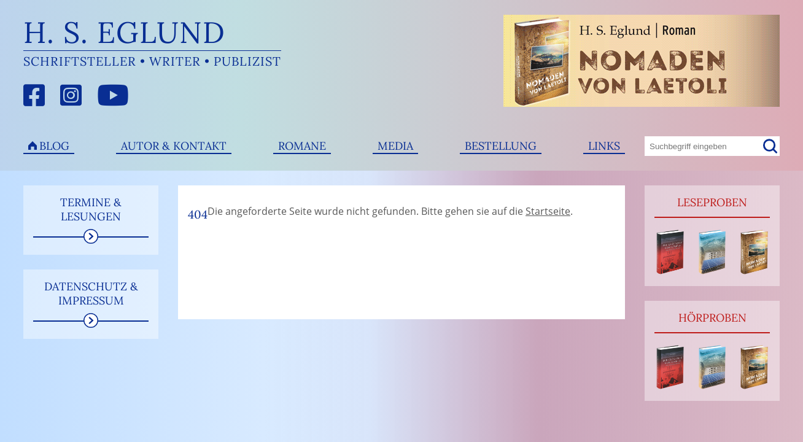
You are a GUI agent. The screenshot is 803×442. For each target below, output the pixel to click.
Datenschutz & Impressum (91, 293)
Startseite (548, 211)
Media (395, 146)
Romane (302, 146)
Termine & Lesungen (91, 209)
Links (604, 146)
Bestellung (501, 146)
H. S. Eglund (124, 32)
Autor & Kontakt (174, 146)
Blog (54, 146)
